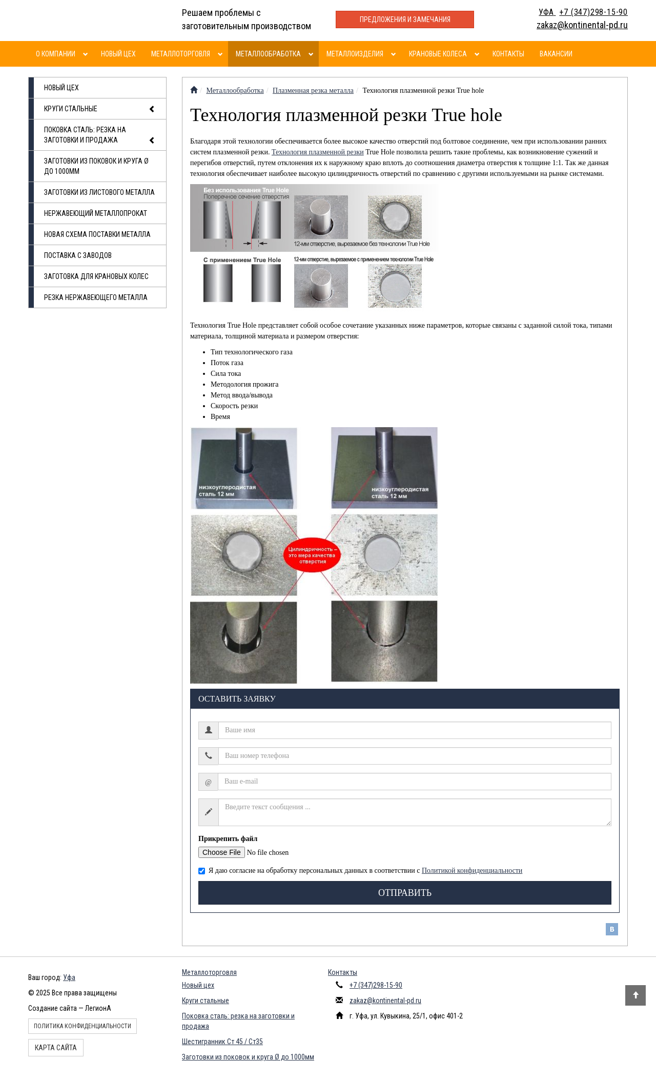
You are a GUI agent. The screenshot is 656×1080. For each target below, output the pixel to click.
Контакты (508, 54)
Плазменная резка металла (313, 90)
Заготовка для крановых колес (96, 276)
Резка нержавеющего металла (96, 297)
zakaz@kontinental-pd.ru (385, 1000)
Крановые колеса (438, 54)
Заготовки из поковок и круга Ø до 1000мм (96, 166)
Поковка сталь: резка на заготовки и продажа (100, 136)
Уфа (69, 977)
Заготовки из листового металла (99, 192)
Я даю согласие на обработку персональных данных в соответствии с (360, 870)
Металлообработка (268, 54)
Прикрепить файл (227, 839)
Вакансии (556, 54)
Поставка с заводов (78, 255)
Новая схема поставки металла (97, 234)
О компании (55, 54)
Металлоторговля (180, 54)
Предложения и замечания (405, 19)
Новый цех (118, 54)
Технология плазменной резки (318, 152)
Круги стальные (100, 109)
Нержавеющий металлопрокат (95, 213)
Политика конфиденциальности (82, 1026)
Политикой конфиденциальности (472, 870)
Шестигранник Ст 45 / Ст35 (222, 1041)
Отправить (405, 893)
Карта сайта (56, 1048)
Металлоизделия (354, 54)
